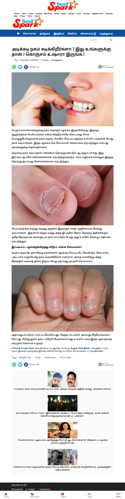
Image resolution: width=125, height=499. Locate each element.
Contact (37, 16)
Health (63, 13)
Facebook (17, 489)
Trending (38, 13)
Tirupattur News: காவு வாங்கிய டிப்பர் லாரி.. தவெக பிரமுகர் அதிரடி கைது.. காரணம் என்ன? (62, 389)
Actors (79, 13)
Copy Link (35, 67)
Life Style (71, 13)
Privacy (22, 16)
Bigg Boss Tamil (97, 13)
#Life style (65, 357)
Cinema (17, 13)
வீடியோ (64, 40)
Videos (56, 13)
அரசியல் (22, 40)
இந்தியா (59, 33)
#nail (37, 357)
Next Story (118, 495)
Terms (30, 16)
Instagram (44, 489)
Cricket (30, 13)
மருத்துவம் (106, 33)
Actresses (86, 13)
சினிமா (72, 33)
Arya (47, 60)
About (16, 16)
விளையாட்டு (88, 33)
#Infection (50, 357)
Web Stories (48, 13)
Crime (24, 13)
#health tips (25, 357)
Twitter (30, 489)
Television (109, 13)
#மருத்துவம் (56, 60)
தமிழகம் (45, 33)
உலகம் (54, 40)
